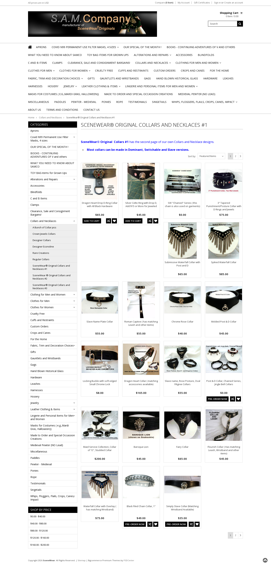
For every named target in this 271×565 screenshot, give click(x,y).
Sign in (217, 2)
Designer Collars (42, 240)
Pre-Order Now (217, 399)
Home (31, 117)
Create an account (233, 2)
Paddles (60, 102)
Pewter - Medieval (83, 102)
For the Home (219, 70)
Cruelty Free (104, 70)
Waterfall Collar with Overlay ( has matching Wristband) (99, 508)
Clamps (57, 62)
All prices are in (38, 2)
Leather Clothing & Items (101, 87)
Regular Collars (41, 259)
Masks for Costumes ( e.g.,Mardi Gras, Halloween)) (63, 94)
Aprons (41, 47)
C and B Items (37, 62)
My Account (184, 2)
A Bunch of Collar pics (44, 227)
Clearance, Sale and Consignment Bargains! (99, 62)
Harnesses (35, 86)
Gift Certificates (202, 2)
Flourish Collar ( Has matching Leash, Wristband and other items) (224, 450)
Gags (147, 78)
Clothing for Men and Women (198, 64)
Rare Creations (41, 253)
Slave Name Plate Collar (100, 321)
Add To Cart (92, 221)
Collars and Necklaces (152, 64)
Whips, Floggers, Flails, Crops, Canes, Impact (204, 103)
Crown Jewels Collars (44, 233)
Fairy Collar (182, 446)
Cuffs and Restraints (133, 70)
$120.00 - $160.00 (39, 537)
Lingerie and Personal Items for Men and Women (161, 87)
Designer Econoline (43, 246)
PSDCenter (129, 560)
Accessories (184, 55)
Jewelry (70, 87)
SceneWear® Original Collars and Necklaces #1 (51, 267)
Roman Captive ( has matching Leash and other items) (141, 323)
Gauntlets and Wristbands (119, 78)
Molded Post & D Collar (223, 321)
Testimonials (137, 102)
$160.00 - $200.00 (39, 544)
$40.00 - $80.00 (38, 523)
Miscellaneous (38, 102)
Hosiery (53, 86)
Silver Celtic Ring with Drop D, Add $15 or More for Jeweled (141, 204)
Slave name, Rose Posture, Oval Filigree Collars (182, 382)
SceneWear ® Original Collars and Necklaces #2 (51, 277)
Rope (119, 102)
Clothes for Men (41, 71)
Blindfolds (206, 55)
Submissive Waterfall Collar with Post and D (182, 264)
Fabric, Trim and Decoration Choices (55, 79)
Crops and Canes (193, 70)
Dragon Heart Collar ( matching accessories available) (141, 382)
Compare (164, 2)
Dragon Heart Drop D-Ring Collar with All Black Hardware (99, 204)
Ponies (106, 102)
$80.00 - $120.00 (39, 530)
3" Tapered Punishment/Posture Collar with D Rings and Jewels (223, 206)
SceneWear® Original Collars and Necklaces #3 (51, 286)
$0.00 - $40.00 (37, 516)
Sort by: (192, 156)
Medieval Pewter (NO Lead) (196, 94)
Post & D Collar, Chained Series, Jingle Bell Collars (223, 382)
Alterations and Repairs (152, 56)
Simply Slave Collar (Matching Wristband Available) (182, 508)
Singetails (159, 102)
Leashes (228, 78)
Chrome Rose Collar (182, 321)
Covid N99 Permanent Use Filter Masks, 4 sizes (85, 48)
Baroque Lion (141, 446)
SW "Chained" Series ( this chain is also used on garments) (182, 204)
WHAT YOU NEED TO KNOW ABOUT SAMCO (55, 55)
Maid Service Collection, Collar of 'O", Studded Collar (99, 448)
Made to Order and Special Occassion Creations (138, 94)
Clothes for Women (74, 71)
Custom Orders (165, 70)
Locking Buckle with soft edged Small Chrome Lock (100, 382)
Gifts (91, 78)
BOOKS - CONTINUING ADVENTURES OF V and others (201, 47)
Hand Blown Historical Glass (177, 78)
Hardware (210, 78)
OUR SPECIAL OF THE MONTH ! (142, 47)
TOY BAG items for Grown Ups (108, 55)
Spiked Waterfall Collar (223, 262)
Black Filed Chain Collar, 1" (141, 506)
